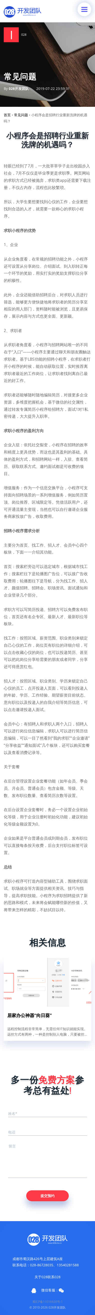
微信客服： (52, 1290)
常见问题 (21, 115)
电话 (11, 1132)
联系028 (54, 1277)
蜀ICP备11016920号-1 (47, 1302)
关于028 (41, 1277)
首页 (7, 115)
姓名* (12, 1113)
